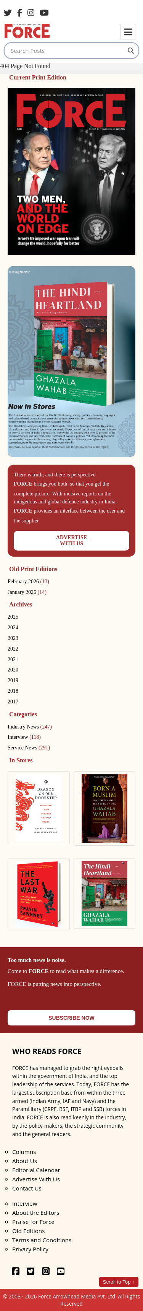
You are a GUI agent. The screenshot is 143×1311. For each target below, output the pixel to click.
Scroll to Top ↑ (119, 1282)
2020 (13, 670)
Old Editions (28, 1231)
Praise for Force (33, 1221)
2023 (13, 638)
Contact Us (27, 1188)
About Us (24, 1161)
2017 (13, 702)
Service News (29, 748)
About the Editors (35, 1212)
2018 (13, 691)
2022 (13, 649)
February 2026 (28, 581)
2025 (13, 617)
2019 (13, 680)
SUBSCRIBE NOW (71, 1018)
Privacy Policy (30, 1249)
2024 (13, 627)
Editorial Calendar (36, 1170)
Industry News (30, 727)
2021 (13, 659)
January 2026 (27, 592)
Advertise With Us (36, 1179)
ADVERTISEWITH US (71, 540)
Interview (24, 737)
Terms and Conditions (41, 1240)
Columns (24, 1151)
